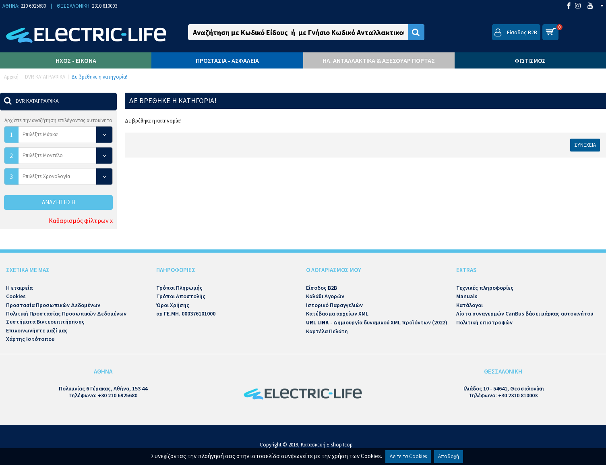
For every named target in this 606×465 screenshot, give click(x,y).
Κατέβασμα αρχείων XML (337, 313)
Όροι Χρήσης (172, 305)
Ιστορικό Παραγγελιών (334, 305)
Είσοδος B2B (321, 287)
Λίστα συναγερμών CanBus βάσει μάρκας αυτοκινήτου (524, 313)
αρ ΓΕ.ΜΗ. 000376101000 (185, 313)
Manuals (467, 296)
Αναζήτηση (58, 202)
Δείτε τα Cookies (408, 456)
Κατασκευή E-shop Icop (327, 444)
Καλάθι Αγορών (325, 296)
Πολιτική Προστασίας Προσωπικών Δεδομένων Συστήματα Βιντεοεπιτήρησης (66, 317)
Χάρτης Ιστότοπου (30, 339)
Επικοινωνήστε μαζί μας (37, 330)
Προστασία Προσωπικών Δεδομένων (53, 305)
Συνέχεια (585, 144)
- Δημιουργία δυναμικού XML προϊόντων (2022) (376, 322)
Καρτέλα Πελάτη (327, 331)
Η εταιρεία (19, 287)
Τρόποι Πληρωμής (179, 287)
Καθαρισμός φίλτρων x (81, 220)
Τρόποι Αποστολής (180, 296)
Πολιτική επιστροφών (484, 322)
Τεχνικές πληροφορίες (484, 287)
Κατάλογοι (469, 305)
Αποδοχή (448, 456)
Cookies (16, 296)
